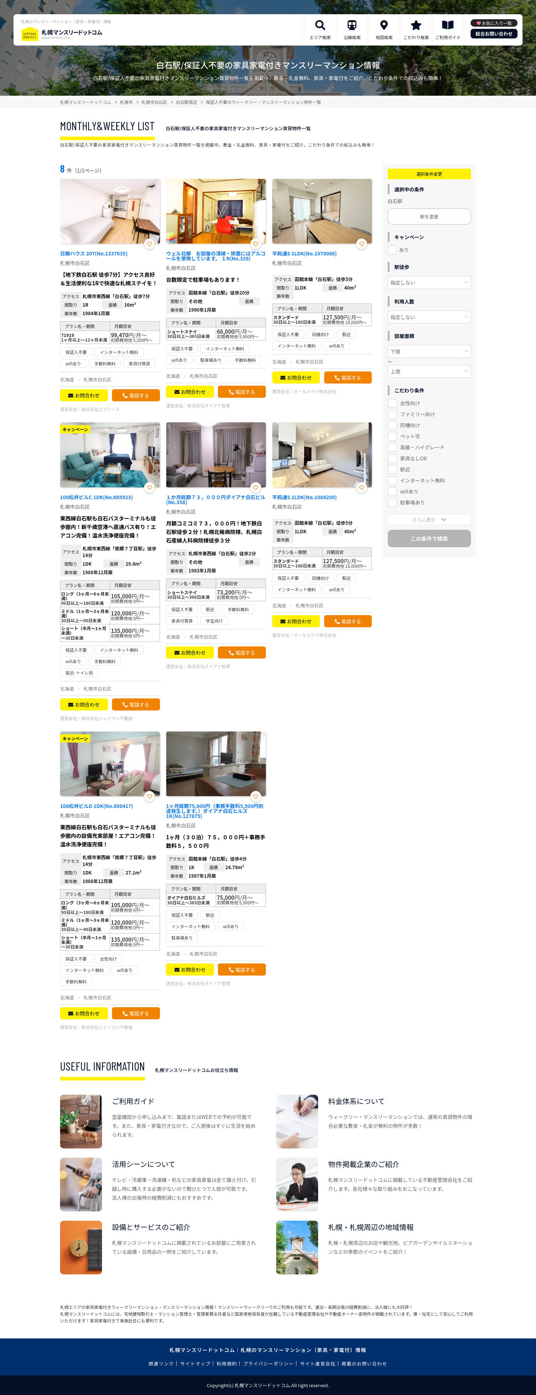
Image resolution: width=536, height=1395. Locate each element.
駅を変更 (429, 216)
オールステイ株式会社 (315, 391)
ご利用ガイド (448, 37)
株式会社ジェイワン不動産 (107, 718)
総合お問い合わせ (494, 33)
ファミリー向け (417, 414)
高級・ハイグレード (422, 447)
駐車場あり (412, 502)
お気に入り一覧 (497, 23)
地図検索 (384, 37)
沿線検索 (352, 37)
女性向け (410, 403)
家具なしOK (413, 458)
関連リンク (161, 1363)
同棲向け (410, 425)
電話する (139, 395)
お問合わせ (87, 395)
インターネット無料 (422, 480)
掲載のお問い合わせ (364, 1363)
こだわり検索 (416, 37)
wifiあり (409, 491)
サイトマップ (195, 1363)
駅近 (405, 469)
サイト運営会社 (318, 1363)
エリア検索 (320, 37)
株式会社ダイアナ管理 (208, 405)
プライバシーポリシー (268, 1363)
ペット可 (410, 436)
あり (404, 249)
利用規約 (227, 1363)
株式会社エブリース (100, 409)
